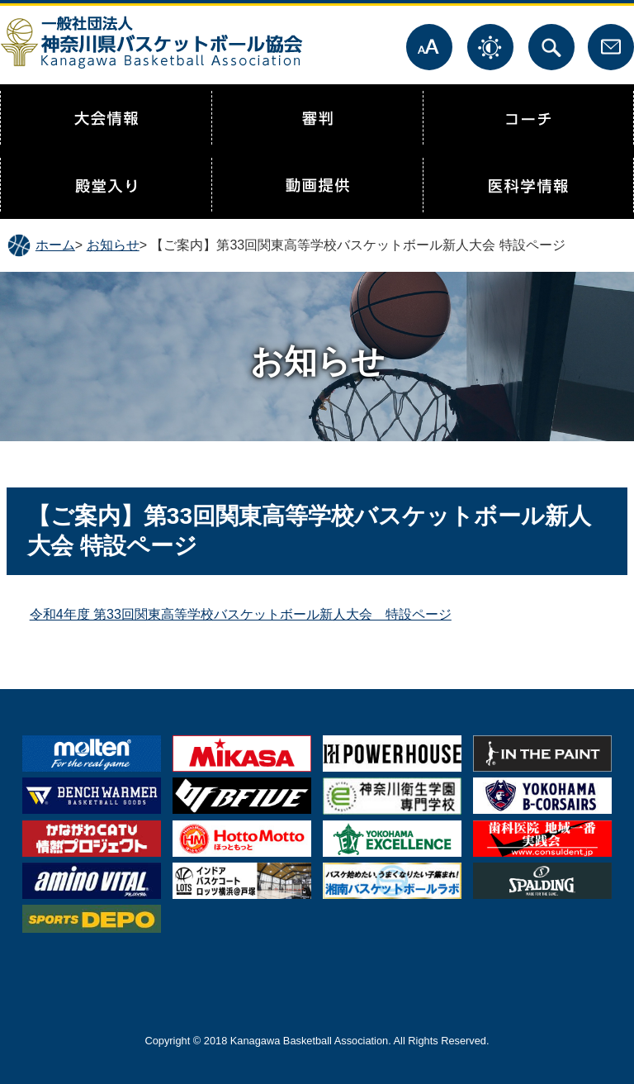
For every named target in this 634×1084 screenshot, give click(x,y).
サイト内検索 (551, 47)
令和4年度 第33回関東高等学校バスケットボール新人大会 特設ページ (241, 614)
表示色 (490, 47)
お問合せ (611, 47)
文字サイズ (429, 47)
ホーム (55, 245)
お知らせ (113, 245)
